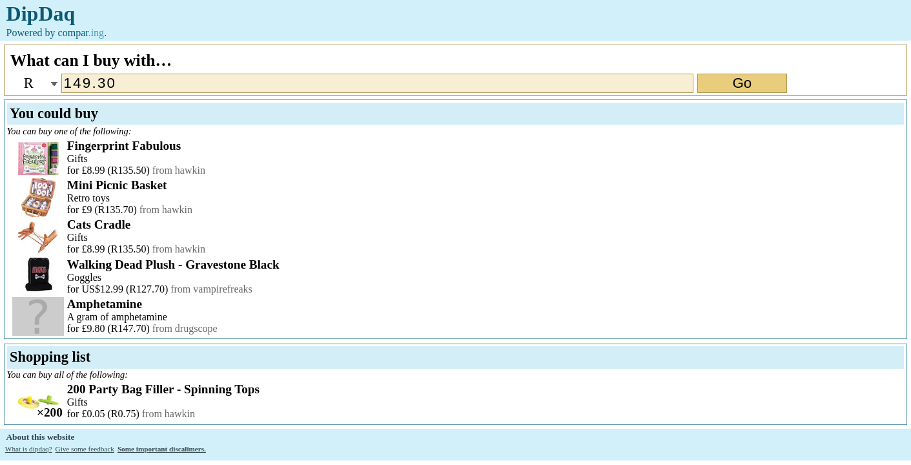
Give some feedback (85, 449)
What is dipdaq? (28, 449)
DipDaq (41, 13)
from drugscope (185, 328)
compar (81, 32)
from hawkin (178, 170)
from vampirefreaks (211, 289)
